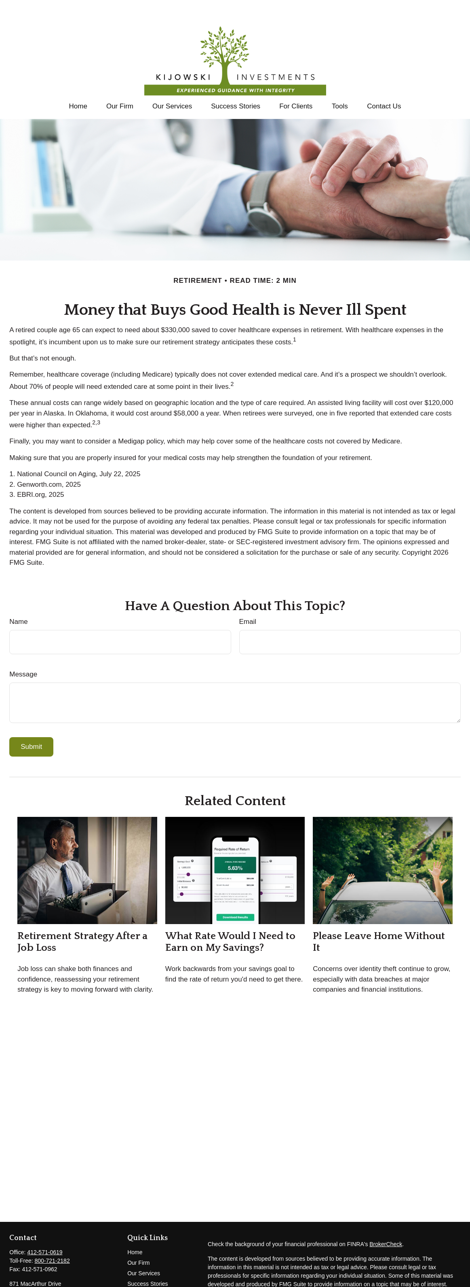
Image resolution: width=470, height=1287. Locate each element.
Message (23, 650)
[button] (78, 82)
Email (248, 597)
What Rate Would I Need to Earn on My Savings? (230, 917)
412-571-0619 (44, 1228)
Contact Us (141, 1270)
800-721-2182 (52, 1236)
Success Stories (147, 1259)
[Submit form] (31, 722)
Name (18, 597)
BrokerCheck (385, 1220)
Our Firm (138, 1238)
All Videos (139, 1280)
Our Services (143, 1249)
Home (134, 1228)
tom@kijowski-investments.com (48, 1282)
